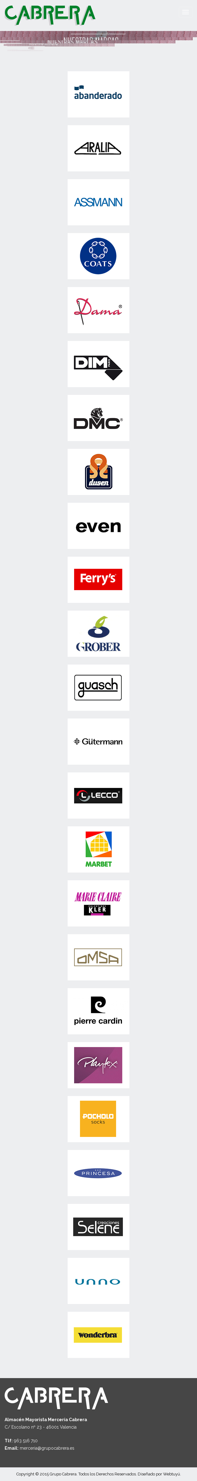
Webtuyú (171, 1474)
